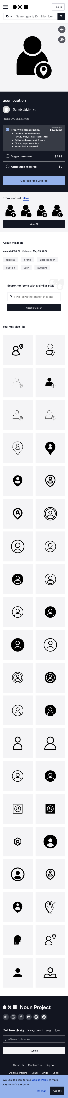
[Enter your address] (34, 1039)
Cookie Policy (40, 1079)
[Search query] (34, 296)
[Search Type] (8, 16)
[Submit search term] (61, 16)
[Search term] (35, 16)
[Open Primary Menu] (5, 7)
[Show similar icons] (61, 39)
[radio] (34, 138)
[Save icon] (61, 29)
